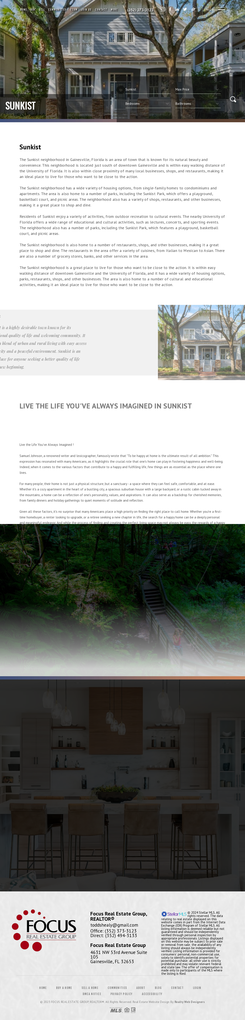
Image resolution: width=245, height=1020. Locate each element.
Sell (42, 9)
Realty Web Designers (190, 1002)
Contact (101, 9)
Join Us (86, 9)
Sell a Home (90, 988)
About (140, 988)
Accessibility (152, 994)
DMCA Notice (92, 994)
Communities (57, 9)
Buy (33, 9)
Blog (158, 988)
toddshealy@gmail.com (114, 925)
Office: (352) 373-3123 (113, 931)
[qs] (198, 89)
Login (197, 988)
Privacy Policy (121, 994)
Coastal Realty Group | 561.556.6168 (140, 10)
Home (23, 9)
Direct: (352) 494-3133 (113, 935)
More (114, 9)
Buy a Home (64, 988)
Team (73, 9)
